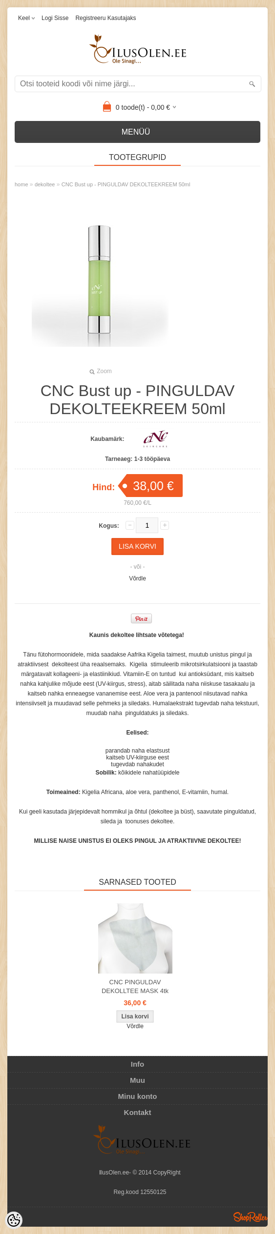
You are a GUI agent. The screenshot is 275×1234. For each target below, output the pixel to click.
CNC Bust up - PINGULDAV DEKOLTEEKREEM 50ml (126, 184)
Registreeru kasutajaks (105, 18)
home (21, 184)
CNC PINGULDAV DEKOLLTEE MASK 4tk (135, 986)
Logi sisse (55, 18)
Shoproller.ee (250, 1217)
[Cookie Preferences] (13, 1220)
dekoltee (45, 184)
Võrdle (137, 578)
